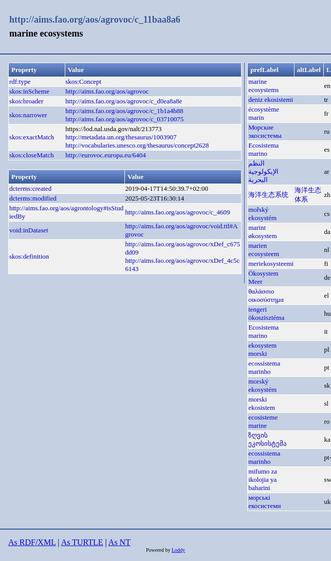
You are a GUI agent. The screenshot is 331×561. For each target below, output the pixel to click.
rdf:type (19, 81)
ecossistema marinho (264, 367)
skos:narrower (28, 115)
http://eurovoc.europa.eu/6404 (105, 155)
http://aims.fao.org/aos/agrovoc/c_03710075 (124, 119)
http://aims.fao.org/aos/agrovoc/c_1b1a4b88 (124, 111)
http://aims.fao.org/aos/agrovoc (107, 91)
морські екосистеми (264, 502)
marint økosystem (262, 232)
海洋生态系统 (268, 194)
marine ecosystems (263, 86)
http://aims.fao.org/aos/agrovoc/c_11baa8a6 (94, 19)
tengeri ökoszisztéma (266, 313)
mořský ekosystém (262, 214)
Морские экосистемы (265, 131)
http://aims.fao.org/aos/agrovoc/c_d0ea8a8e (123, 101)
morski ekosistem (261, 403)
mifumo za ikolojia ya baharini (262, 479)
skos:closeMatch (31, 155)
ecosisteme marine (263, 421)
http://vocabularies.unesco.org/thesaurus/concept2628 (137, 145)
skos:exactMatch (31, 137)
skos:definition (29, 256)
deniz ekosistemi (270, 99)
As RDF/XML (32, 542)
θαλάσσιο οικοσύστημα (266, 295)
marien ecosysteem (263, 250)
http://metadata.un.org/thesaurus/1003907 (120, 137)
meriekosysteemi (270, 263)
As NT (119, 542)
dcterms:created (30, 188)
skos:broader (26, 101)
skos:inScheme (29, 91)
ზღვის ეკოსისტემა (267, 439)
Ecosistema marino (263, 149)
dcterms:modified (33, 198)
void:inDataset (28, 230)
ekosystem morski (262, 349)
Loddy (178, 550)
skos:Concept (83, 81)
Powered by (159, 550)
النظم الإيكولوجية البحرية (263, 171)
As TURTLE (82, 542)
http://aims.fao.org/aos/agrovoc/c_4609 (177, 212)
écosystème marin (263, 113)
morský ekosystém (262, 385)
